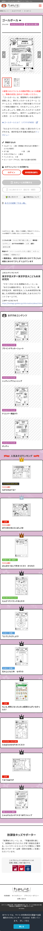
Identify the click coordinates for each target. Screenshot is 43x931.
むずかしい (6, 243)
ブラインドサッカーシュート (13, 348)
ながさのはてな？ (9, 489)
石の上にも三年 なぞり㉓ (12, 671)
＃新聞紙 (6, 255)
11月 (27, 243)
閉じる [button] (21, 926)
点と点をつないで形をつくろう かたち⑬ (18, 565)
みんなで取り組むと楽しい (22, 240)
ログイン (11, 172)
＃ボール (36, 251)
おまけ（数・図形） (10, 560)
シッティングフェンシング (12, 381)
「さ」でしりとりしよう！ (10, 636)
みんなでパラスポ (16, 11)
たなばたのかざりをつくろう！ (13, 744)
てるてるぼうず (8, 780)
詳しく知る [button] (24, 920)
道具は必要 (6, 247)
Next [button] (39, 54)
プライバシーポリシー (31, 896)
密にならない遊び (32, 24)
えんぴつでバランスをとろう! (13, 601)
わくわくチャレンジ (10, 598)
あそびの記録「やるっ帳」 (16, 203)
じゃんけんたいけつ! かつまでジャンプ (17, 815)
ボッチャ (5, 446)
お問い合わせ (21, 899)
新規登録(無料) (31, 172)
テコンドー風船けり (10, 413)
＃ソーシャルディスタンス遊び (20, 251)
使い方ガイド (13, 197)
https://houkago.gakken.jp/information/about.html (22, 303)
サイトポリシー (17, 896)
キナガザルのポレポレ (10, 484)
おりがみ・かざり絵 (10, 741)
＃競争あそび (15, 255)
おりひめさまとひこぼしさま (12, 527)
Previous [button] (4, 54)
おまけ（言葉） (8, 633)
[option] (21, 54)
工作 (5, 522)
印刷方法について (32, 197)
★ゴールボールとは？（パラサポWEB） (18, 122)
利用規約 (7, 896)
